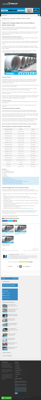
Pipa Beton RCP (18, 374)
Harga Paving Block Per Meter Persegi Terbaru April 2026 (13, 329)
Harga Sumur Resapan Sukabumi (8, 27)
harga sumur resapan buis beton (14, 123)
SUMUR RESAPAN (16, 218)
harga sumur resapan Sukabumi (28, 210)
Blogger (22, 398)
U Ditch (16, 376)
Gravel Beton (17, 365)
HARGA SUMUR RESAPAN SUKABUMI (9, 218)
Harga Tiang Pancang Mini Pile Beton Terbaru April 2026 (12, 324)
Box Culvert (17, 363)
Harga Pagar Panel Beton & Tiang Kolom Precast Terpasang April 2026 (13, 310)
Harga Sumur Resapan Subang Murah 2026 (20, 234)
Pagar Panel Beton (18, 370)
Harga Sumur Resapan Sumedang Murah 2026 (8, 234)
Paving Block (17, 372)
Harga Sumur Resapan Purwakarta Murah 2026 (6, 245)
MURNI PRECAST (18, 396)
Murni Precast (6, 37)
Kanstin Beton (17, 368)
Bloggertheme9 (28, 396)
